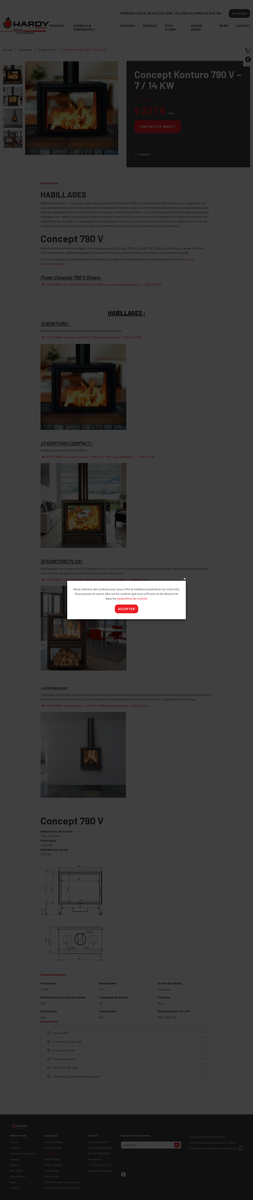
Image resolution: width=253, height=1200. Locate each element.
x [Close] (184, 579)
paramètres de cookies (132, 598)
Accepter (126, 609)
